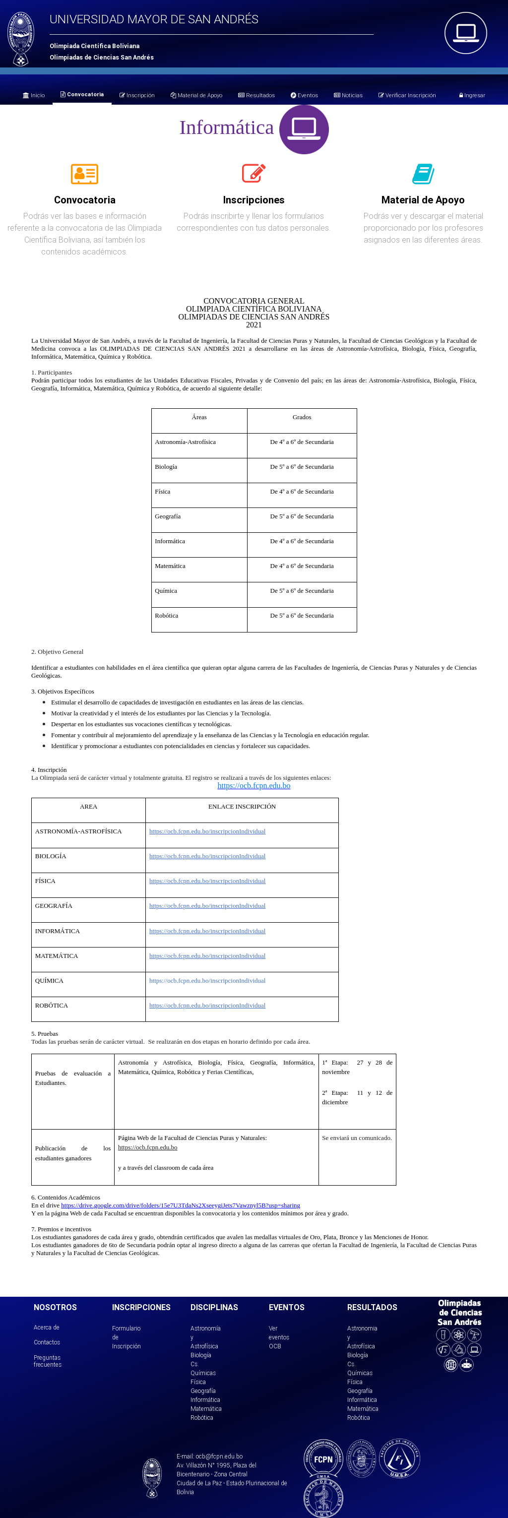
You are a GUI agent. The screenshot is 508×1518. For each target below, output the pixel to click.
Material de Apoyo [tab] (196, 95)
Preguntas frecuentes (48, 1361)
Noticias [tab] (348, 95)
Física (198, 1382)
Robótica (201, 1417)
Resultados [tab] (256, 95)
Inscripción (137, 95)
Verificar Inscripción (407, 95)
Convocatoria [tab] (82, 94)
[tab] (84, 180)
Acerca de (47, 1327)
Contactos (47, 1342)
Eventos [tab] (304, 95)
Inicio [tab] (34, 95)
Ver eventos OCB (279, 1337)
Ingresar (472, 95)
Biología (200, 1355)
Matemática (206, 1408)
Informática (205, 1399)
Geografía (203, 1390)
